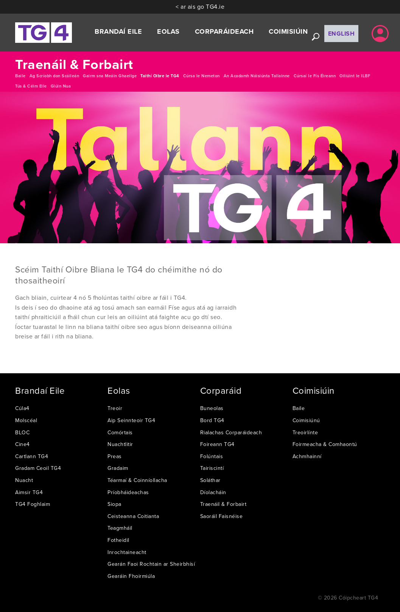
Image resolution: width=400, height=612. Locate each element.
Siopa (114, 504)
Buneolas (212, 408)
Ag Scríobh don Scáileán (54, 76)
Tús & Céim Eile (31, 86)
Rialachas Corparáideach (231, 432)
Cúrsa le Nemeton (201, 76)
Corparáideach (224, 31)
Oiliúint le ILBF (354, 76)
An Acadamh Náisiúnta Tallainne (257, 76)
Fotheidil (118, 540)
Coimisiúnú (306, 420)
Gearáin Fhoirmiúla (131, 576)
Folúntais (211, 456)
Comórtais (120, 432)
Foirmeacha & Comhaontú (325, 444)
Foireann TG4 (217, 444)
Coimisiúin (288, 31)
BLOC (22, 432)
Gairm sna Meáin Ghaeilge (110, 76)
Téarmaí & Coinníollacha (137, 480)
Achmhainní (307, 456)
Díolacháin (213, 492)
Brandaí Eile (118, 31)
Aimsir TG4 (29, 492)
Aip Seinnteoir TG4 (131, 420)
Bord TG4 (212, 420)
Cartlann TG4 (31, 456)
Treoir (114, 408)
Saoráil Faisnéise (221, 516)
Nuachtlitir (120, 444)
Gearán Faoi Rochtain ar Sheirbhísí (151, 564)
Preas (114, 456)
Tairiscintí (212, 468)
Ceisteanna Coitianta (133, 516)
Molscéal (26, 420)
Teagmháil (119, 528)
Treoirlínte (305, 432)
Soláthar (210, 480)
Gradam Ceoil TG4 (38, 468)
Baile (20, 76)
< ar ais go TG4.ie (200, 6)
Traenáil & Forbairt (223, 504)
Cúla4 (22, 408)
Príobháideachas (128, 492)
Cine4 (22, 444)
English (341, 33)
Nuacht (24, 480)
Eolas (168, 31)
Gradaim (117, 468)
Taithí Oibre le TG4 (159, 76)
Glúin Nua (61, 86)
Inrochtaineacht (126, 552)
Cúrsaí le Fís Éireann (315, 76)
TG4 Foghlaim (32, 504)
